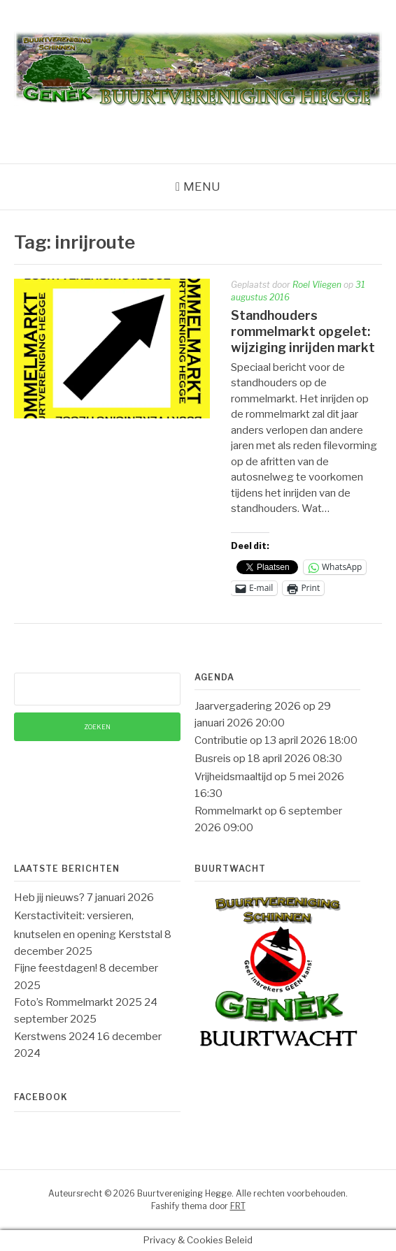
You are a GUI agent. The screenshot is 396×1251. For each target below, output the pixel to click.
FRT (238, 1206)
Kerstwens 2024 (54, 1036)
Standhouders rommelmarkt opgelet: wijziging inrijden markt (303, 332)
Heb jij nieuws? (49, 897)
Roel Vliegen (316, 284)
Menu (201, 186)
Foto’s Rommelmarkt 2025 (78, 1002)
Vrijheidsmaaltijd (233, 776)
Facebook (41, 1097)
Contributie (221, 740)
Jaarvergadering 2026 (248, 706)
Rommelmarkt (228, 811)
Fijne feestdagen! (55, 968)
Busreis (213, 758)
